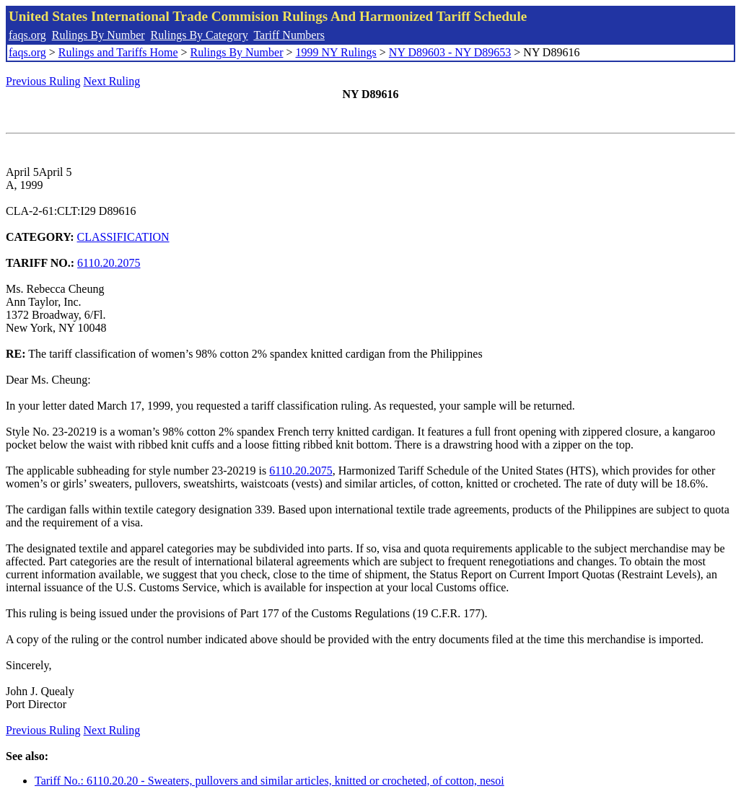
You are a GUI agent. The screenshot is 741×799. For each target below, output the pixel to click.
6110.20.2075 (108, 263)
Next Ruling (112, 81)
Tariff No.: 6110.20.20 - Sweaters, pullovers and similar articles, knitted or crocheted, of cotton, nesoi (269, 780)
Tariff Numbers (289, 35)
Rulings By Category (199, 35)
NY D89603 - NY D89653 (450, 52)
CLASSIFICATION (123, 237)
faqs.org (27, 35)
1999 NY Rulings (336, 52)
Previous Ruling (43, 81)
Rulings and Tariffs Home (118, 52)
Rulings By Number (98, 35)
